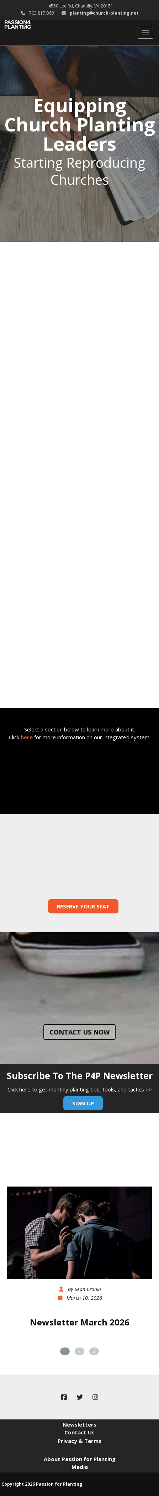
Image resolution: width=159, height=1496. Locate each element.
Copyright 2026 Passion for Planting (41, 1484)
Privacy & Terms (79, 1440)
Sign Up (83, 1103)
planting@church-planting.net (104, 13)
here (27, 737)
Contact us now (79, 1032)
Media (79, 1466)
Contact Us (79, 1432)
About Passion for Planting (80, 1459)
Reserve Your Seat (83, 906)
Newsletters (79, 1424)
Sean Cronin (88, 1289)
